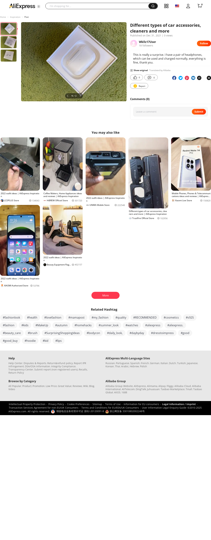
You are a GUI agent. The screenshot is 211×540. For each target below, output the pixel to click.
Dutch (172, 363)
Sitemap (97, 404)
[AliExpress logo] (22, 6)
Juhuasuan (153, 389)
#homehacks (83, 325)
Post (26, 16)
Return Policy (16, 372)
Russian (110, 363)
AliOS (117, 392)
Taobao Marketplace (173, 389)
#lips (58, 341)
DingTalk (141, 389)
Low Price (51, 386)
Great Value (65, 386)
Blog (91, 386)
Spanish (135, 363)
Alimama (152, 386)
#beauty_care (12, 333)
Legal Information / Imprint (179, 404)
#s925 (190, 317)
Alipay (162, 386)
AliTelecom (128, 389)
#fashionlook (11, 317)
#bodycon (93, 333)
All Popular (14, 386)
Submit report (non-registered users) (56, 369)
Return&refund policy (60, 363)
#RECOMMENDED (145, 317)
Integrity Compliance (63, 366)
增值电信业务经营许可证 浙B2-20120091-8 (80, 411)
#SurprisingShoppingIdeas (62, 333)
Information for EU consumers (141, 404)
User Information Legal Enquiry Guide (164, 407)
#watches (132, 325)
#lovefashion (52, 317)
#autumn (61, 325)
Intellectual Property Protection (27, 404)
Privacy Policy (56, 404)
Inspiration (15, 16)
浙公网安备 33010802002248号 (125, 411)
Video (11, 389)
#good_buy (10, 341)
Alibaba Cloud (182, 386)
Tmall (189, 389)
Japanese (192, 363)
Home (3, 16)
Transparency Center (20, 369)
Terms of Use (113, 404)
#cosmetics (171, 317)
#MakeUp (42, 325)
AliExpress (140, 386)
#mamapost (76, 317)
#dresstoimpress (162, 333)
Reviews (77, 386)
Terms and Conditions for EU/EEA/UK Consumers (110, 407)
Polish (143, 366)
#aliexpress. (175, 325)
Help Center (15, 363)
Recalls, (83, 369)
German (154, 363)
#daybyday (137, 333)
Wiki (85, 386)
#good (185, 333)
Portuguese (122, 363)
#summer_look (109, 325)
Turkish (181, 363)
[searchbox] (98, 6)
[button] (39, 6)
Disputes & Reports (35, 363)
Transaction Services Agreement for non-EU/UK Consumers (43, 407)
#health (32, 317)
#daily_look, (115, 333)
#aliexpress (152, 325)
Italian (164, 363)
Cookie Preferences (78, 404)
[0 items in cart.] (200, 6)
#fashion (8, 325)
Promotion (39, 386)
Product (26, 386)
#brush (32, 333)
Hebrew (134, 366)
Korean (110, 366)
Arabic (125, 366)
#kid (45, 341)
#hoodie (30, 341)
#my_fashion (100, 317)
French (145, 363)
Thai (117, 366)
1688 (124, 392)
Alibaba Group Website (119, 386)
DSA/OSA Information (37, 366)
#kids (24, 325)
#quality (121, 317)
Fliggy (170, 386)
